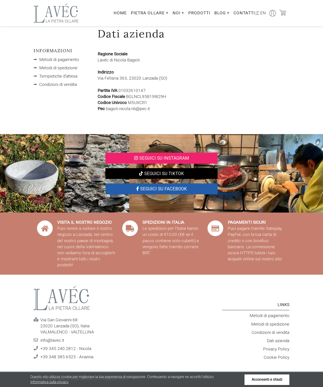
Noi (177, 12)
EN (263, 12)
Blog (221, 12)
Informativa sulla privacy (49, 382)
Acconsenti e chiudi (267, 379)
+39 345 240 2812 (58, 348)
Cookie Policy (276, 357)
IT (257, 12)
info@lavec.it (52, 340)
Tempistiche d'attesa (58, 76)
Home (117, 12)
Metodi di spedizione (58, 67)
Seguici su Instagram (161, 158)
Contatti (244, 12)
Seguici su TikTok (161, 173)
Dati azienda (278, 340)
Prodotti (198, 12)
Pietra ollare (148, 12)
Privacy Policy (276, 349)
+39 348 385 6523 (58, 356)
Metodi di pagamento (59, 59)
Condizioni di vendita (58, 84)
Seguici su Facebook (161, 188)
